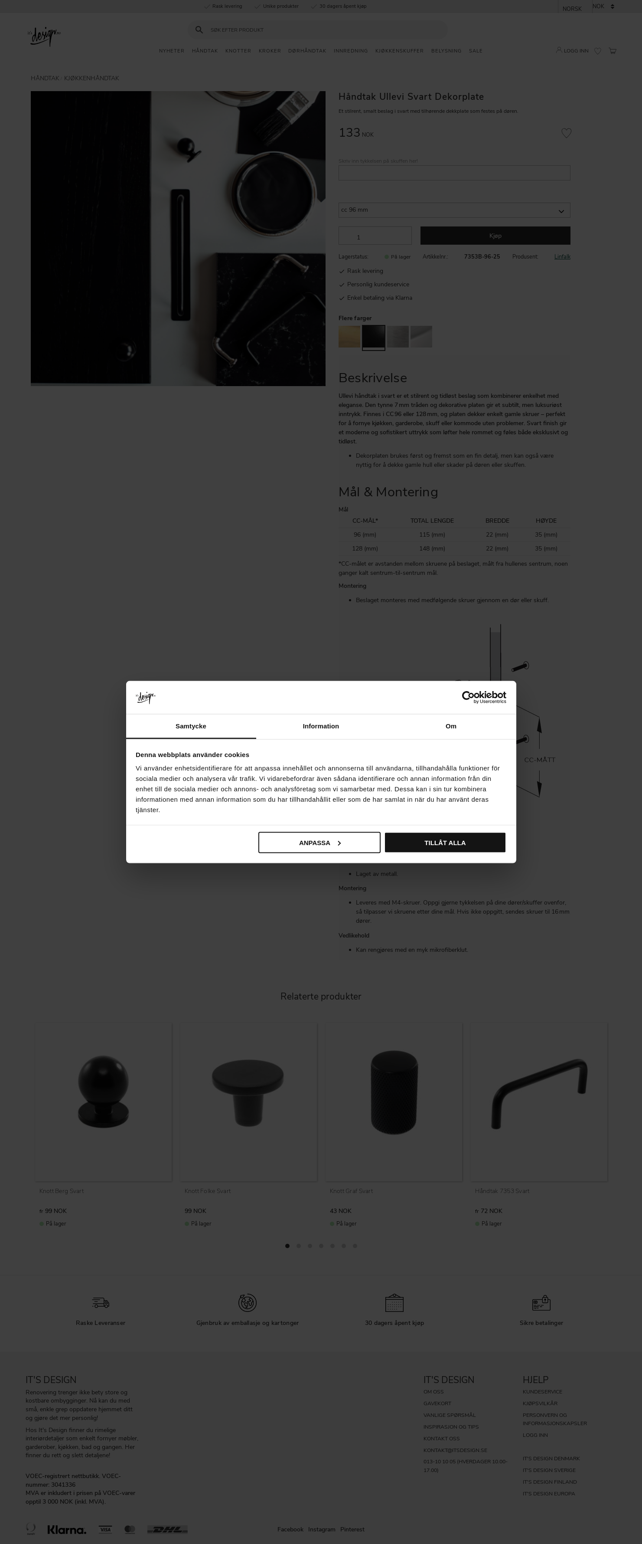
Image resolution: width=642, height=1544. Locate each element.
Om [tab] (451, 726)
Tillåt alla (445, 842)
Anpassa (320, 842)
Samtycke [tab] (191, 726)
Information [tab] (321, 726)
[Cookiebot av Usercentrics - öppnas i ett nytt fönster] (468, 697)
